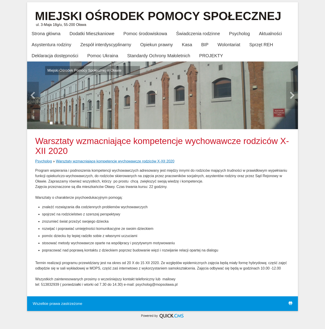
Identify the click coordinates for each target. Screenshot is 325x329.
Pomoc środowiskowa (145, 33)
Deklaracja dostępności (55, 55)
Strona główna (46, 33)
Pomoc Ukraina (102, 55)
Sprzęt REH (261, 44)
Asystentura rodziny (51, 44)
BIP (204, 44)
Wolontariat (229, 44)
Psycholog (239, 33)
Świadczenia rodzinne (198, 33)
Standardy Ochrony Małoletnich (158, 55)
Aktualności (270, 33)
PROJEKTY (211, 55)
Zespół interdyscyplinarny (105, 44)
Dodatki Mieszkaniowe (92, 33)
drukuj (290, 303)
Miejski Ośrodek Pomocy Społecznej (158, 16)
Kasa (187, 44)
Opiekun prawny (156, 44)
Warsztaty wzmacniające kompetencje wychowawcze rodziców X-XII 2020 (115, 161)
